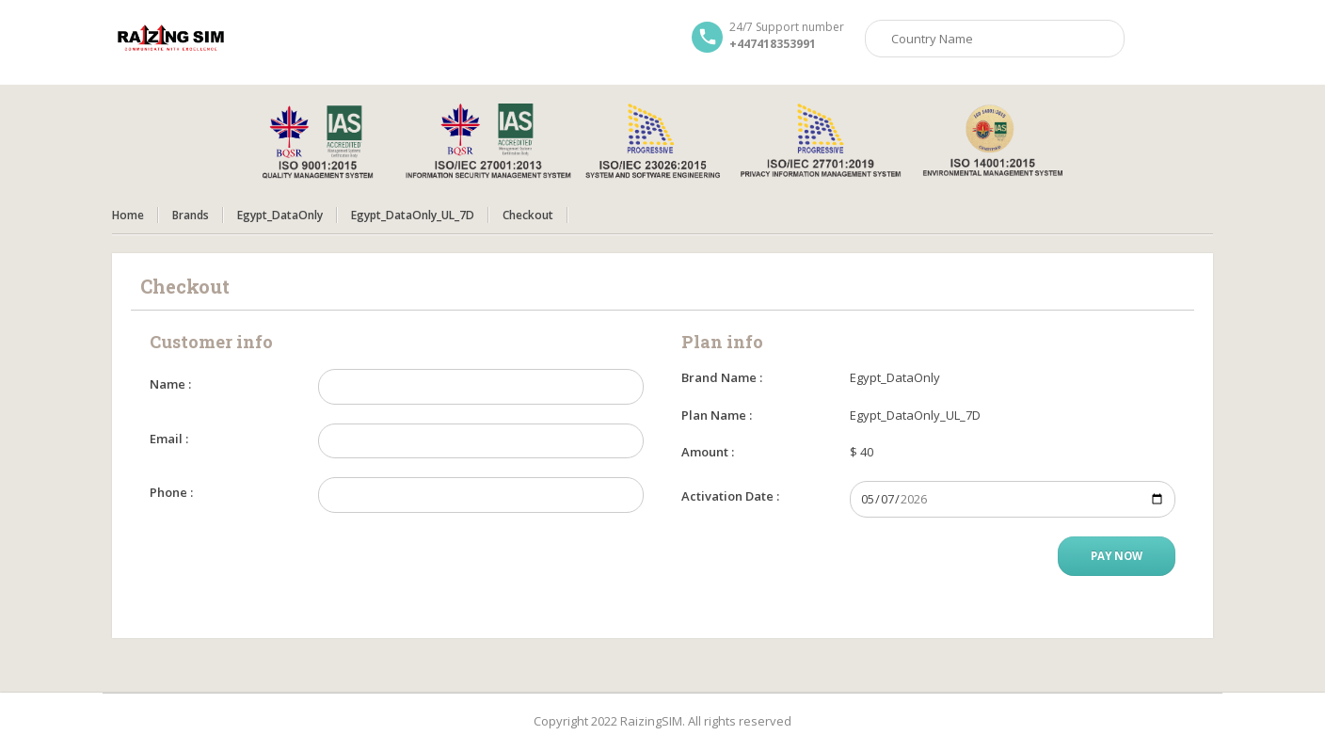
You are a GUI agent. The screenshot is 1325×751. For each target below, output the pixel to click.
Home (128, 215)
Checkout (528, 215)
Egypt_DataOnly (280, 215)
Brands (190, 215)
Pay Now (1116, 556)
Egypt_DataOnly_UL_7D (412, 215)
